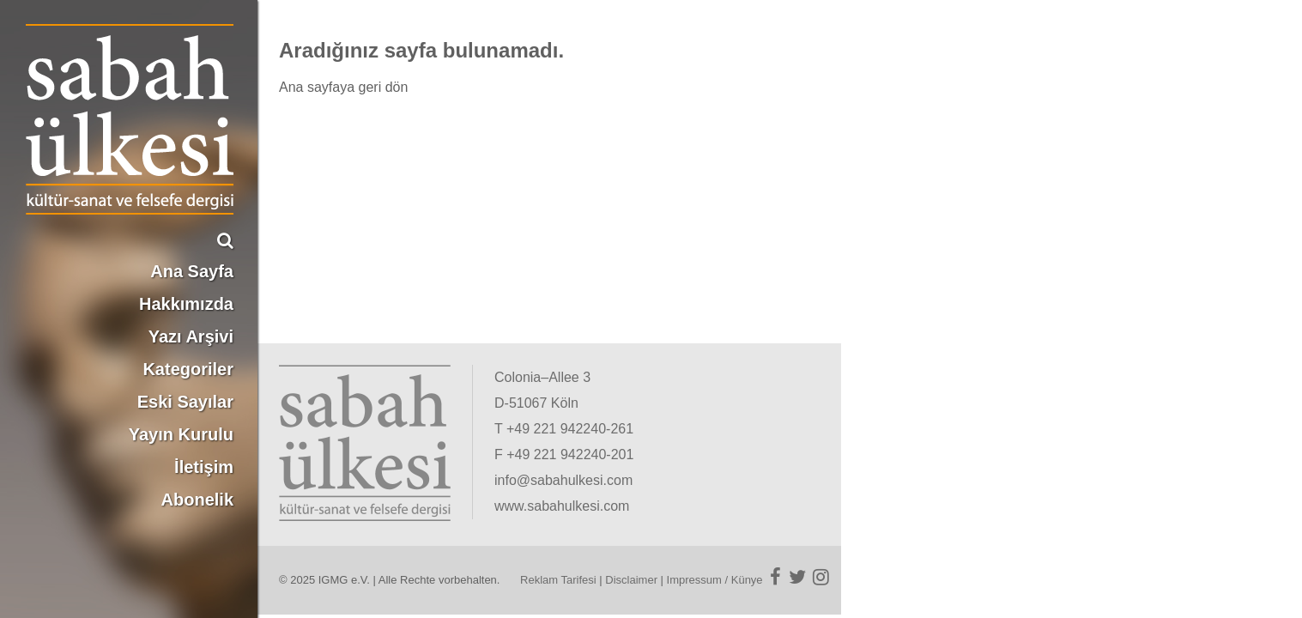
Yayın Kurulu (181, 434)
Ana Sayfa (191, 271)
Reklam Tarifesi (558, 579)
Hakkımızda (186, 303)
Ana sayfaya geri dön (343, 87)
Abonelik (197, 499)
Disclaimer (631, 579)
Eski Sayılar (185, 401)
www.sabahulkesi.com (561, 506)
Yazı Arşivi (190, 336)
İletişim (203, 466)
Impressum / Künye (715, 579)
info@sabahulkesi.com (563, 480)
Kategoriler (187, 369)
